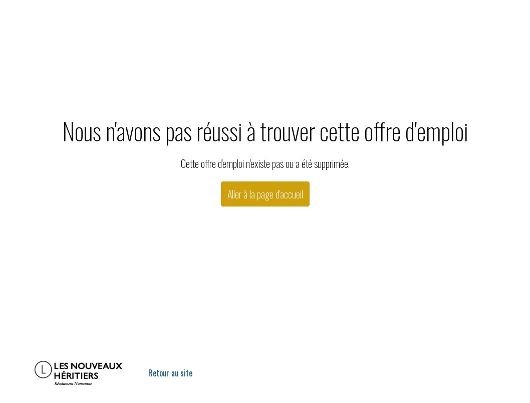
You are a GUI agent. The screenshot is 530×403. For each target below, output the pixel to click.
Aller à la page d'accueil (265, 194)
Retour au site (170, 373)
